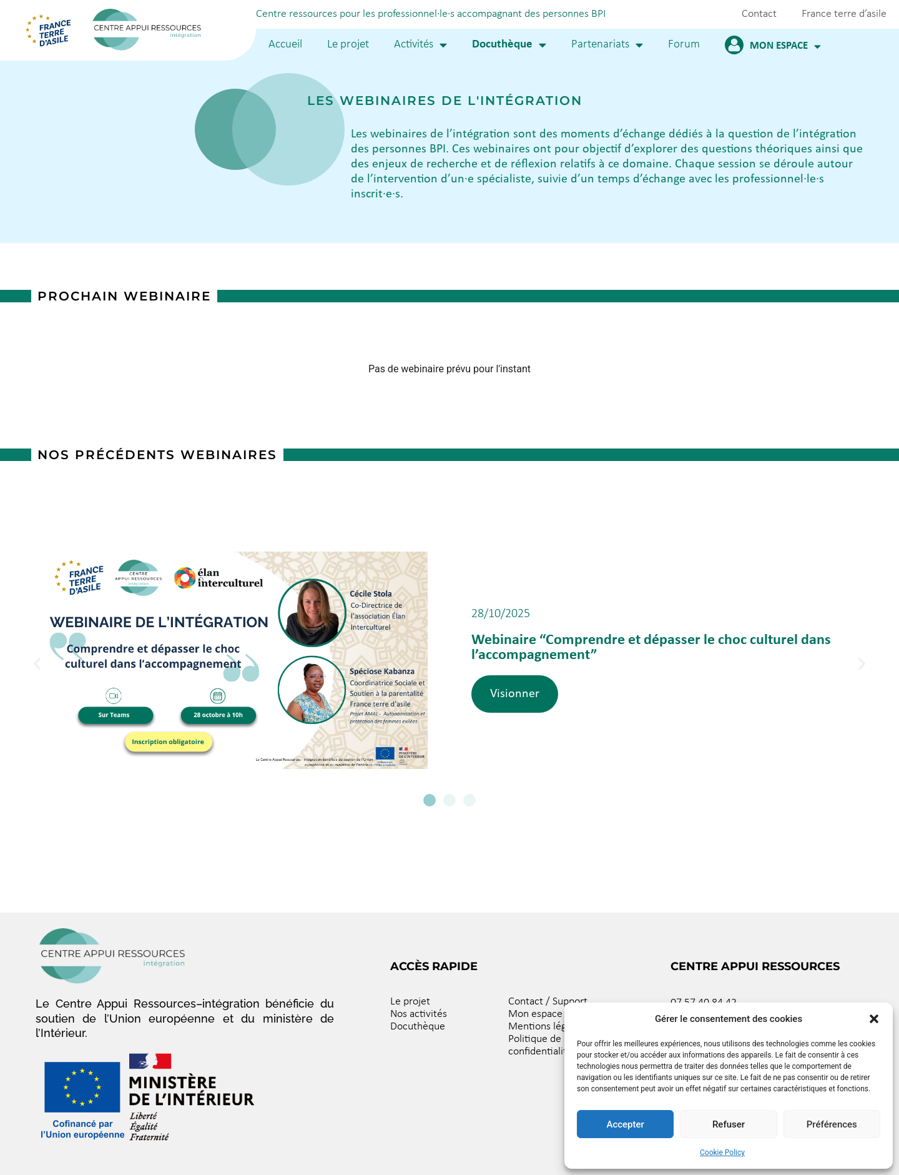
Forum (684, 45)
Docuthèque (509, 44)
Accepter (625, 1124)
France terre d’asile (844, 14)
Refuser (728, 1124)
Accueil (285, 45)
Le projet (348, 45)
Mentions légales (546, 1027)
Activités (420, 44)
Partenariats (607, 44)
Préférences (832, 1124)
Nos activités (418, 1014)
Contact (759, 14)
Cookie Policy (722, 1152)
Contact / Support (547, 1002)
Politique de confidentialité (540, 1045)
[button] (874, 1019)
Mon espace (785, 46)
